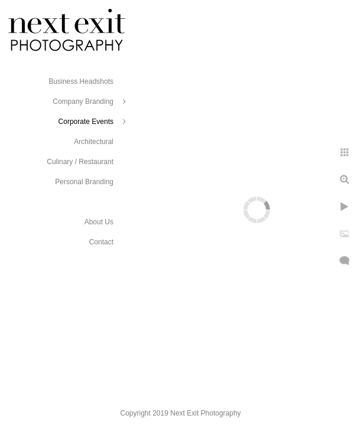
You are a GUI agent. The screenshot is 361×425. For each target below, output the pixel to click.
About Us (98, 222)
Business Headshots (81, 81)
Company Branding (83, 101)
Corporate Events (85, 121)
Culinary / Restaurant (80, 162)
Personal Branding (84, 182)
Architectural (93, 142)
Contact (101, 242)
